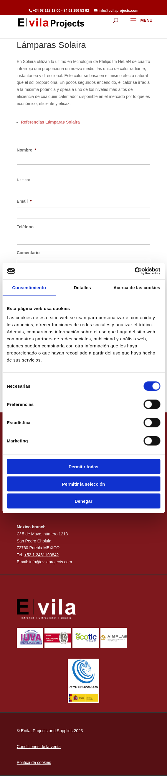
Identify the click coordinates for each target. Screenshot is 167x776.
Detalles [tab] (82, 287)
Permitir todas (83, 466)
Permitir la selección (83, 483)
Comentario (28, 252)
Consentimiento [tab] (29, 287)
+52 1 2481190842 (41, 554)
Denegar (83, 501)
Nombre (26, 150)
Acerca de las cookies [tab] (136, 287)
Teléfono (25, 226)
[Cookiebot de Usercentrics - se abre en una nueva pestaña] (134, 271)
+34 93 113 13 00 (46, 11)
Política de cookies (34, 762)
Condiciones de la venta (39, 746)
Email (24, 201)
